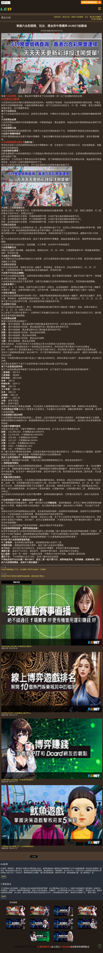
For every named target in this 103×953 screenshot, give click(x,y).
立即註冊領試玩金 (89, 2)
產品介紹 (66, 17)
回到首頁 (57, 17)
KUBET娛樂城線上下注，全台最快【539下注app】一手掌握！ (24, 569)
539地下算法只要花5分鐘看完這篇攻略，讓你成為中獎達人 (23, 576)
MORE (3, 876)
